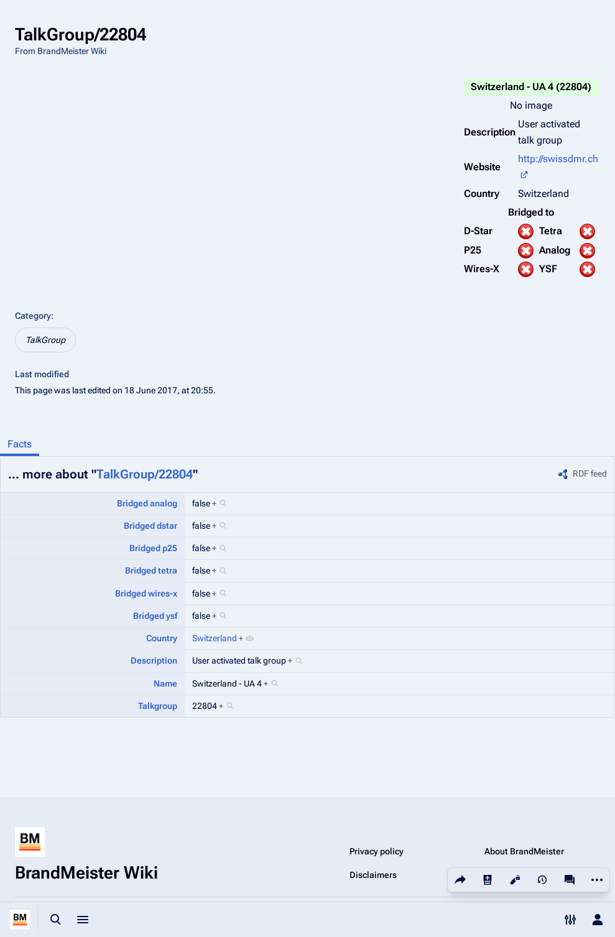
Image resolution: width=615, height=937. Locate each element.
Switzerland (214, 638)
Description (154, 660)
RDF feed (590, 473)
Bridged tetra (151, 570)
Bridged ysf (155, 616)
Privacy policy (376, 851)
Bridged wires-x (146, 593)
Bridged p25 (153, 548)
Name (165, 683)
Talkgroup (157, 706)
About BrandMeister (524, 851)
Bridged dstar (150, 526)
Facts (19, 444)
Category (33, 316)
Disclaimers (373, 875)
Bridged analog (147, 503)
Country (161, 638)
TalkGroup (45, 340)
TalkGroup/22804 (144, 474)
